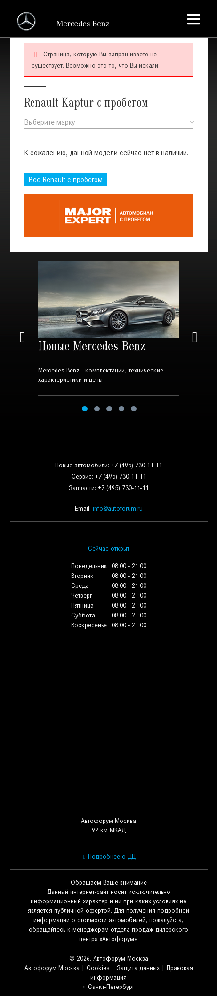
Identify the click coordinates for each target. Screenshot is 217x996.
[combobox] (108, 122)
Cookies (98, 968)
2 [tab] (97, 408)
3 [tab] (109, 408)
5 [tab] (134, 408)
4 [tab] (121, 408)
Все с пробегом (65, 179)
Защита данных (138, 968)
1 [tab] (85, 408)
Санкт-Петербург (108, 987)
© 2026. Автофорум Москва (108, 959)
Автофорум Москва (52, 968)
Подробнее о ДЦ (108, 857)
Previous (22, 337)
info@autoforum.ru (118, 509)
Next (195, 337)
